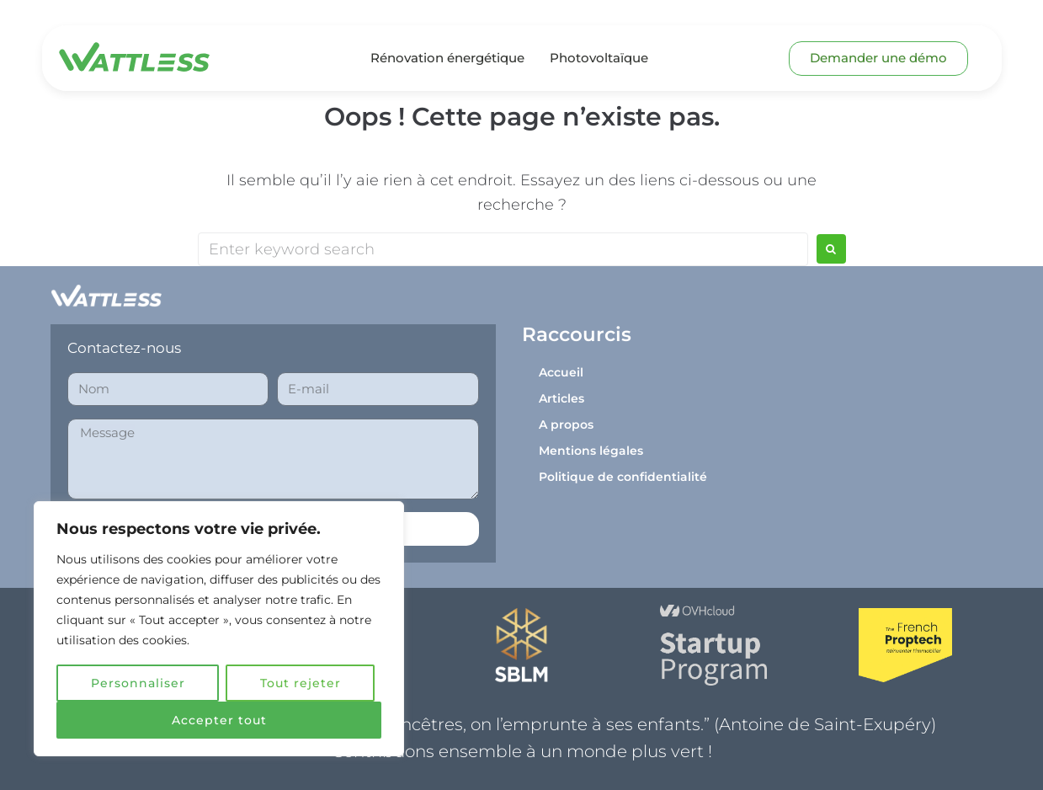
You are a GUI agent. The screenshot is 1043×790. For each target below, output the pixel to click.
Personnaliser (138, 683)
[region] (219, 629)
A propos (566, 424)
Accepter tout (219, 720)
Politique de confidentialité (623, 476)
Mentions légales (591, 450)
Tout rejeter (300, 683)
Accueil (561, 372)
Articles (561, 398)
